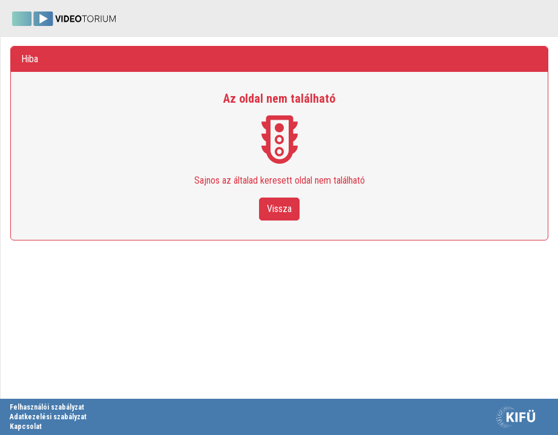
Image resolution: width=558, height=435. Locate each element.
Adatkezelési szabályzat (48, 417)
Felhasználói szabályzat (47, 407)
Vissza (279, 208)
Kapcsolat (26, 426)
